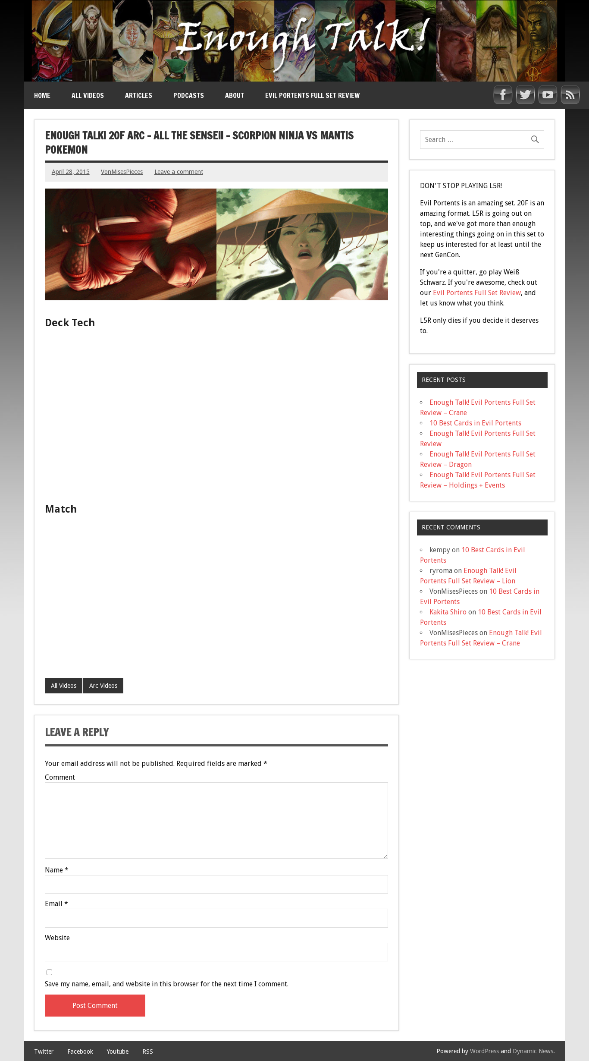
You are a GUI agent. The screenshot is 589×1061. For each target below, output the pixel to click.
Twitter (43, 1051)
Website (57, 938)
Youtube (117, 1051)
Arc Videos (103, 685)
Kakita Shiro (448, 612)
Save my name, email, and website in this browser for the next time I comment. (166, 984)
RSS (147, 1051)
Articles (138, 95)
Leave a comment (178, 171)
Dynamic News (533, 1051)
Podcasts (188, 95)
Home (42, 95)
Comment (60, 777)
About (234, 95)
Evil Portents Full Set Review (312, 95)
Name (57, 870)
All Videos (88, 95)
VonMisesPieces (122, 171)
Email (56, 903)
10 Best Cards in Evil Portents (475, 423)
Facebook (80, 1051)
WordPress (484, 1051)
